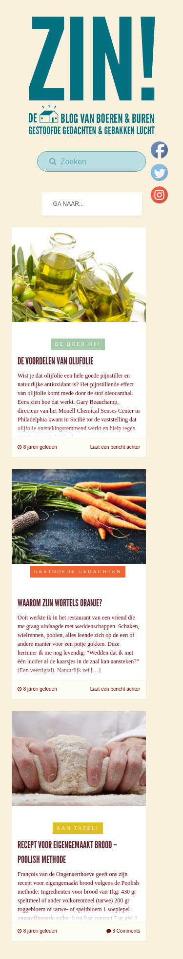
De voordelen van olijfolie (55, 361)
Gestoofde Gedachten (78, 571)
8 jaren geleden (37, 447)
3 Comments (123, 931)
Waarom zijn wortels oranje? (60, 603)
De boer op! (78, 344)
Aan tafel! (78, 828)
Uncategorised (78, 586)
